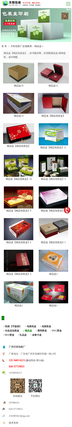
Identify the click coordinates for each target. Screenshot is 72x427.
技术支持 (13, 423)
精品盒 (38, 46)
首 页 (4, 46)
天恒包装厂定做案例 (21, 46)
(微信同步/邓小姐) (26, 360)
